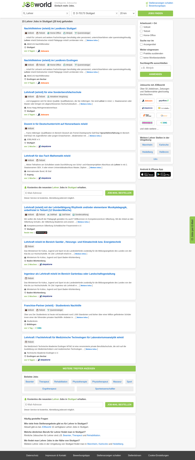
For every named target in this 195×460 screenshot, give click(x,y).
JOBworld (46, 427)
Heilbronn (164, 152)
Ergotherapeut (49, 389)
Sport (129, 382)
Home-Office (150, 35)
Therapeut (44, 382)
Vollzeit (147, 27)
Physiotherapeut (100, 382)
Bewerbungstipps (157, 6)
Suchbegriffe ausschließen (154, 63)
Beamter (30, 382)
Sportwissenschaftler (105, 389)
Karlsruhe (103, 444)
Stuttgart (47, 21)
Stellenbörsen (134, 455)
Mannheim (92, 444)
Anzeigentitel (150, 44)
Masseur (117, 382)
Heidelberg (118, 444)
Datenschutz (32, 455)
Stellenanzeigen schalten (161, 3)
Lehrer (29, 21)
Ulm (155, 159)
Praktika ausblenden (153, 53)
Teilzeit (147, 31)
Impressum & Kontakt (55, 455)
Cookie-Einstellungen (158, 455)
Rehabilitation (60, 382)
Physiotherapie (80, 382)
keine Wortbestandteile (154, 58)
